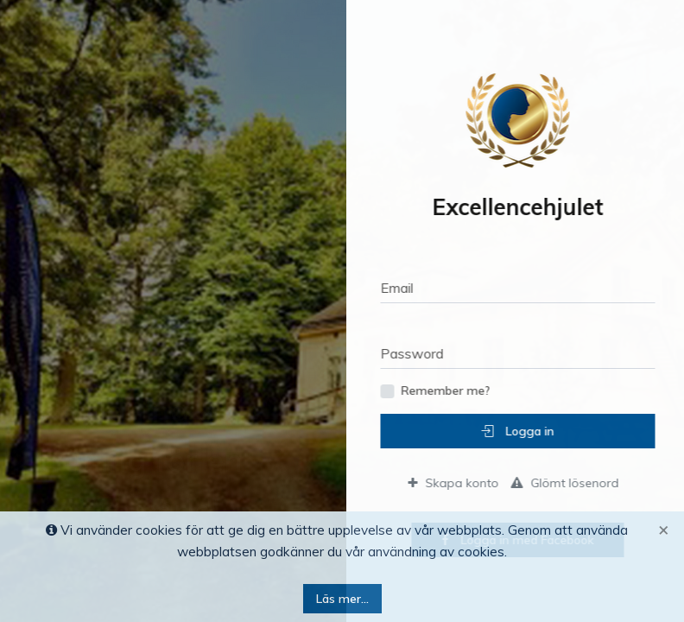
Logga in (528, 431)
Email (407, 287)
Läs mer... (342, 598)
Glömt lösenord (576, 483)
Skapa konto (464, 483)
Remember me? (456, 390)
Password (422, 353)
